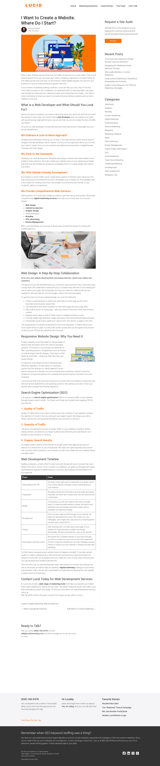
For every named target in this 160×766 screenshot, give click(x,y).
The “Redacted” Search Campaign (116, 707)
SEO (106, 152)
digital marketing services (45, 198)
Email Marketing (111, 123)
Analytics (108, 108)
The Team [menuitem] (120, 6)
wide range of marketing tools (52, 584)
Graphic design (32, 211)
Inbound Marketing (112, 126)
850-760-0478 (107, 741)
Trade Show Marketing (114, 160)
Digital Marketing (36, 604)
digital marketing (67, 567)
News (107, 138)
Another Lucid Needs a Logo (114, 715)
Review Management (35, 222)
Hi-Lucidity (68, 699)
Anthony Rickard (34, 28)
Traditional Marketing (113, 164)
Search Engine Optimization (116, 149)
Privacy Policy (34, 759)
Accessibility (25, 759)
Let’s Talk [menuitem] (133, 6)
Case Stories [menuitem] (107, 6)
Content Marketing (112, 115)
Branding (29, 216)
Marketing (109, 130)
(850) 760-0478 (41, 631)
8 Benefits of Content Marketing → (81, 609)
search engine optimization (46, 397)
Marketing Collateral (113, 134)
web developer (63, 117)
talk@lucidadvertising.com (32, 633)
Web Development (50, 604)
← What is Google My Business (34, 609)
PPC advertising (32, 219)
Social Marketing (111, 156)
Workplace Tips (111, 175)
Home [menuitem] (73, 6)
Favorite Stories (111, 699)
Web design (31, 205)
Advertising (109, 104)
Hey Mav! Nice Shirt (110, 703)
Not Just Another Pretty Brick (114, 711)
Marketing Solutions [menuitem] (88, 6)
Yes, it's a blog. (68, 706)
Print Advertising (111, 141)
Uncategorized (111, 167)
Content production (34, 208)
